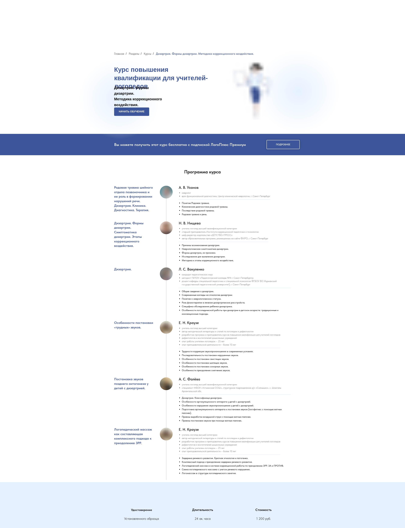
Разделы (134, 53)
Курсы (147, 53)
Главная (119, 53)
